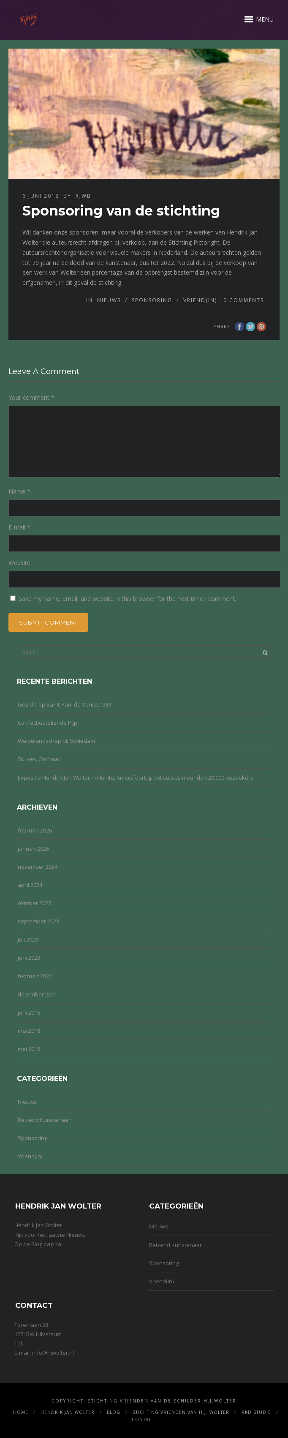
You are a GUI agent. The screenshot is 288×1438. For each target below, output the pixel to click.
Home (20, 1412)
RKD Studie (256, 1412)
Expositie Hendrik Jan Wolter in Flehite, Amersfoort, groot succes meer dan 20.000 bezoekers (135, 777)
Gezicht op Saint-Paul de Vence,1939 (64, 704)
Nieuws (109, 300)
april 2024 (30, 885)
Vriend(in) (200, 300)
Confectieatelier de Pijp (47, 722)
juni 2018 (29, 1012)
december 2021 (37, 994)
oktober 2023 (34, 903)
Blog (113, 1412)
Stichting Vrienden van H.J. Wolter (181, 1412)
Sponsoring (152, 300)
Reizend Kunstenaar (44, 1120)
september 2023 (38, 921)
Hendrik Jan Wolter (68, 1412)
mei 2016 (29, 1049)
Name (19, 491)
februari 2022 (35, 976)
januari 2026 (33, 848)
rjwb (83, 195)
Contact (143, 1419)
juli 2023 (28, 939)
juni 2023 (29, 957)
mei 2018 (29, 1030)
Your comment (31, 397)
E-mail (19, 527)
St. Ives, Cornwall (39, 759)
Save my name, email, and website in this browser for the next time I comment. (127, 599)
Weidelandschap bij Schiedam (56, 741)
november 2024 (37, 866)
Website (19, 563)
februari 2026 (35, 830)
